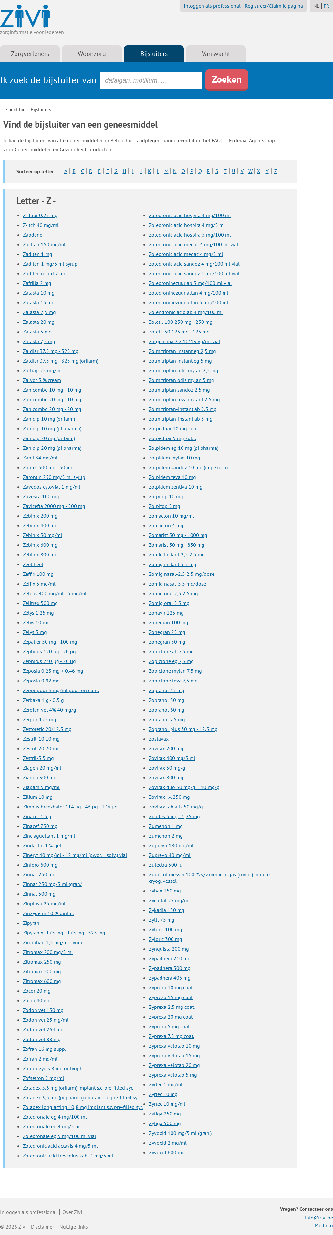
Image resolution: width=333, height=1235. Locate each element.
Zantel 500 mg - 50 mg (48, 467)
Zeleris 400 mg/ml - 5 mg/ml (55, 593)
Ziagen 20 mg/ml (42, 768)
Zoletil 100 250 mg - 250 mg (181, 322)
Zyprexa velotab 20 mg (174, 1065)
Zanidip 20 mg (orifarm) (49, 438)
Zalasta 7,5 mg (39, 341)
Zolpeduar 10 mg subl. (174, 428)
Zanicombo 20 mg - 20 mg (52, 409)
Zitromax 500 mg (42, 971)
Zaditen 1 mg (37, 254)
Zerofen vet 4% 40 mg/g (49, 709)
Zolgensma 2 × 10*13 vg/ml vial (184, 341)
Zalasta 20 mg (39, 322)
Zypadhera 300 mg (170, 968)
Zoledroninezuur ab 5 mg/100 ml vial (190, 283)
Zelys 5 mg (35, 632)
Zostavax (159, 738)
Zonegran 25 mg (167, 632)
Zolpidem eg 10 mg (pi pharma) (183, 448)
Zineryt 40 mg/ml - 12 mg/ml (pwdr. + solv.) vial (75, 855)
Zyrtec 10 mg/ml (167, 1104)
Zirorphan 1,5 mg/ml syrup (52, 942)
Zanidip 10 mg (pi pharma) (52, 428)
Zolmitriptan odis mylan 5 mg (181, 380)
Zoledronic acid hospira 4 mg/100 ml (190, 215)
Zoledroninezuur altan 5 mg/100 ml (188, 302)
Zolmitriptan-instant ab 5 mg (181, 419)
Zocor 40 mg (37, 1000)
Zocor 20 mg (37, 990)
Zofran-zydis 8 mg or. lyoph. (53, 1068)
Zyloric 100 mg (165, 929)
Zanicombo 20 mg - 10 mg (52, 399)
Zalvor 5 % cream (42, 380)
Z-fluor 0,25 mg (40, 215)
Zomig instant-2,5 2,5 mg (177, 554)
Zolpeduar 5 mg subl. (172, 438)
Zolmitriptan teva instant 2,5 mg (184, 399)
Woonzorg (92, 53)
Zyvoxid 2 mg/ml (168, 1142)
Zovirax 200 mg (166, 748)
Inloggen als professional (212, 6)
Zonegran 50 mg (167, 642)
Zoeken (227, 79)
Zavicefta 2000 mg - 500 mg (54, 506)
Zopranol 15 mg (166, 690)
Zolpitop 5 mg (164, 506)
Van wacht (216, 53)
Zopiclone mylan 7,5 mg (175, 671)
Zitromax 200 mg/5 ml (48, 952)
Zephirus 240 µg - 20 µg (49, 661)
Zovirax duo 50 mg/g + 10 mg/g (184, 787)
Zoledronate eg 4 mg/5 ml (52, 1126)
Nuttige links (73, 1226)
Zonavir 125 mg (166, 612)
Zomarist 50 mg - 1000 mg (178, 535)
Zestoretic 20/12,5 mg (47, 729)
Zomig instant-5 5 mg (172, 564)
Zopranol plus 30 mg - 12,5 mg (183, 729)
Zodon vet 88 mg (42, 1039)
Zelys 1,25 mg (38, 612)
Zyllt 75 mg (161, 919)
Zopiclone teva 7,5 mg (173, 680)
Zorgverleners (30, 53)
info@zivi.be (319, 1217)
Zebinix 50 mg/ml (42, 535)
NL (316, 6)
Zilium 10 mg (38, 797)
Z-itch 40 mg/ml (41, 225)
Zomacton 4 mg (166, 525)
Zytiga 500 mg (165, 1123)
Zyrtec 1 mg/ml (165, 1084)
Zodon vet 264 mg (43, 1029)
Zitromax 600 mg (42, 981)
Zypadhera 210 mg (170, 958)
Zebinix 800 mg (40, 554)
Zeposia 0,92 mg (41, 680)
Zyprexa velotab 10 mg (174, 1045)
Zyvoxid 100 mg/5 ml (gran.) (180, 1133)
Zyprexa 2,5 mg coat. (172, 1007)
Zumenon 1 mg (166, 826)
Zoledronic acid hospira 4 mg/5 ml (187, 225)
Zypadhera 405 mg (170, 978)
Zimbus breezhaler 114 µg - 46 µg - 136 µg (70, 806)
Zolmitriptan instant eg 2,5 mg (182, 351)
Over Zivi (72, 1212)
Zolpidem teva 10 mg (172, 477)
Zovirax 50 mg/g (167, 768)
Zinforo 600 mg (40, 864)
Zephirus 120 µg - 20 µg (49, 651)
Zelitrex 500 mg (40, 603)
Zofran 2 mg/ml (40, 1058)
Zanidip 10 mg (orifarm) (49, 419)
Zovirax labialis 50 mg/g (176, 806)
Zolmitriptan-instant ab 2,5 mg (183, 409)
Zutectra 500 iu (165, 864)
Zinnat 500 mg (39, 894)
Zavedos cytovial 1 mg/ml (51, 486)
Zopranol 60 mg (166, 709)
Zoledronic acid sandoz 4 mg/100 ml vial (194, 263)
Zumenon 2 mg (166, 835)
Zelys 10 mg (36, 622)
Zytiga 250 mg (165, 1113)
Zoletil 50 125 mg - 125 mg (179, 331)
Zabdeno (33, 234)
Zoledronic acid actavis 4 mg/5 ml (60, 1146)
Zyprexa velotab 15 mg (174, 1055)
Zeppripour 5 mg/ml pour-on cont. (61, 690)
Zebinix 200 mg (40, 515)
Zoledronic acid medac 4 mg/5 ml (186, 254)
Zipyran (31, 923)
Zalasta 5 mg (37, 331)
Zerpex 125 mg (39, 719)
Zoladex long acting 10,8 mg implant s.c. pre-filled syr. (83, 1107)
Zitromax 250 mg (42, 961)
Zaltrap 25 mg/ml (42, 370)
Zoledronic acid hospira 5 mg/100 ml (190, 234)
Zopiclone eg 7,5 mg (171, 661)
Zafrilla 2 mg (37, 283)
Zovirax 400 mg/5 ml (172, 758)
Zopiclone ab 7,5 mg (171, 651)
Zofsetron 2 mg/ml (43, 1078)
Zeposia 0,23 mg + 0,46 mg (53, 671)
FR (326, 6)
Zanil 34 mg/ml (40, 457)
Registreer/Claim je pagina (274, 6)
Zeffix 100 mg (38, 574)
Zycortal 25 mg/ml (169, 900)
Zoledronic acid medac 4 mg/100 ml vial (193, 244)
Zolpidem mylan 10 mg (174, 457)
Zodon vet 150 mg (43, 1010)
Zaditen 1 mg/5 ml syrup (50, 263)
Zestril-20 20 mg (41, 748)
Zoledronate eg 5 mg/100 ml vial (59, 1136)
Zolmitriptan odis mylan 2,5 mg (183, 370)
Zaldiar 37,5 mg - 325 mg (50, 351)
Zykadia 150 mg (166, 910)
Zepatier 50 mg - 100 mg (50, 642)
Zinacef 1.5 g (37, 816)
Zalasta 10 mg (39, 293)
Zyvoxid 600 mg (167, 1152)
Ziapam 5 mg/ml (41, 787)
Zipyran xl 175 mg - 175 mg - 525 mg (64, 932)
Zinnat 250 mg (39, 874)
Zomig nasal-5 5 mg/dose (177, 583)
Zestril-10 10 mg (41, 738)
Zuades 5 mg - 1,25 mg (174, 816)
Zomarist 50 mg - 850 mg (176, 545)
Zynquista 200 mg (169, 948)
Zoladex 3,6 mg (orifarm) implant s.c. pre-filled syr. (78, 1087)
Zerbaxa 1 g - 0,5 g (43, 700)
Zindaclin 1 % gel (42, 845)
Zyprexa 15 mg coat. (171, 997)
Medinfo (324, 1225)
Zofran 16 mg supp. (44, 1049)
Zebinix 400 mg (40, 525)
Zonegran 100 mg (168, 622)
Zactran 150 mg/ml (44, 244)
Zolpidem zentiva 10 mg (176, 486)
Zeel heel (33, 564)
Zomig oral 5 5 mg (169, 603)
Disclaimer (42, 1226)
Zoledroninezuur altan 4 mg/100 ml (188, 293)
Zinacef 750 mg (40, 826)
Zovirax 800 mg (166, 777)
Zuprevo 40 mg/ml (170, 855)
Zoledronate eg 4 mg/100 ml (55, 1117)
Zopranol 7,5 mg (167, 719)
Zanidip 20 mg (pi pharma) (52, 448)
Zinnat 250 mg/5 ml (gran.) (52, 884)
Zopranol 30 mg (166, 700)
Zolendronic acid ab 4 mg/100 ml (186, 312)
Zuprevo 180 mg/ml (171, 845)
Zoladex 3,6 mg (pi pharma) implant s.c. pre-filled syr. (81, 1097)
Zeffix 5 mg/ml (39, 583)
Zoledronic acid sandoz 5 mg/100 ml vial (194, 273)
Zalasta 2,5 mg (39, 312)
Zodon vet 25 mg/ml (45, 1020)
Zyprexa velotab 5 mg (173, 1074)
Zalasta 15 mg (39, 302)
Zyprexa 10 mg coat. (171, 987)
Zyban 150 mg (165, 890)
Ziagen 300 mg (40, 777)
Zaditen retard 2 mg (45, 273)
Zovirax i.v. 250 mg (169, 797)
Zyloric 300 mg (165, 939)
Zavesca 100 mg (41, 496)
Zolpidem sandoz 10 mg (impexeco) (188, 467)
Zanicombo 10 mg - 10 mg (52, 389)
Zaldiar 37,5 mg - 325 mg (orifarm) (60, 360)
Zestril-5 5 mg (38, 758)
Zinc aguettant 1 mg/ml (49, 835)
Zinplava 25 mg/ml (44, 903)
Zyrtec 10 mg (163, 1094)
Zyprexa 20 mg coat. (171, 1016)
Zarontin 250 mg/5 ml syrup (54, 477)
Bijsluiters (154, 53)
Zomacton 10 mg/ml (171, 515)
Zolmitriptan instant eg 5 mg (180, 360)
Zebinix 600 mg (40, 545)
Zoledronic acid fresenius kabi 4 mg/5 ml (68, 1155)
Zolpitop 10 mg (166, 496)
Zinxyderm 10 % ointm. (48, 913)
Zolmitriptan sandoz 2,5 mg (179, 389)
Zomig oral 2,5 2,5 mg (173, 593)
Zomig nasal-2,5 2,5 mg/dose (181, 574)
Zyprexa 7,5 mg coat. (171, 1036)
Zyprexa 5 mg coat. (170, 1026)
